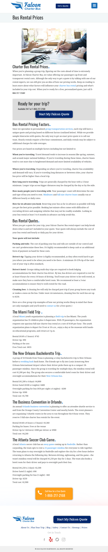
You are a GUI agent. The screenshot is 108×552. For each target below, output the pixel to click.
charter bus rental (67, 86)
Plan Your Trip (37, 527)
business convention (39, 406)
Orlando (26, 406)
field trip (60, 316)
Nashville (71, 444)
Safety (55, 527)
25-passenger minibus (55, 448)
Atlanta (22, 444)
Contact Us (65, 527)
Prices (84, 527)
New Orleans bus (54, 376)
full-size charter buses (67, 195)
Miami (22, 316)
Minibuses (48, 195)
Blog (48, 527)
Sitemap (76, 527)
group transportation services (59, 129)
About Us (25, 527)
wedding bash (27, 361)
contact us (51, 306)
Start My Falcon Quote (54, 114)
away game (49, 444)
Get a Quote (63, 6)
